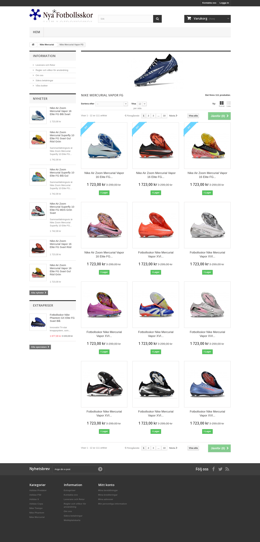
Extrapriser (43, 305)
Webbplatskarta (72, 520)
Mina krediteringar (108, 495)
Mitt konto (106, 485)
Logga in (224, 3)
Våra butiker (41, 85)
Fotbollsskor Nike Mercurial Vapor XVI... (155, 254)
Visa (133, 103)
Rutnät (221, 104)
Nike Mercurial (37, 517)
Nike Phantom (36, 512)
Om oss (39, 75)
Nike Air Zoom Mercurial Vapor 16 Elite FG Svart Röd (61, 244)
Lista (229, 104)
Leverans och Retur (45, 65)
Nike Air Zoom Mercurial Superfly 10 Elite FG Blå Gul (62, 172)
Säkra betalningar (44, 80)
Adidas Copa (36, 504)
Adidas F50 (35, 495)
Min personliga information (112, 504)
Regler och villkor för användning (51, 70)
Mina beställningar (108, 490)
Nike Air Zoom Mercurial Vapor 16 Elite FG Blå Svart (61, 111)
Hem (36, 32)
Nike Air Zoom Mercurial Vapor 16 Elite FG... (104, 175)
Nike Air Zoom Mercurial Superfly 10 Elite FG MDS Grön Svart (62, 208)
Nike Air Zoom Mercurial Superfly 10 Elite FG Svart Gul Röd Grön (62, 137)
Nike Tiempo (36, 508)
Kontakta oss (209, 3)
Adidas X (34, 499)
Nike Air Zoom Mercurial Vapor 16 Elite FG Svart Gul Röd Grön (61, 270)
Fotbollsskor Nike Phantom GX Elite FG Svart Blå (62, 317)
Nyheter (40, 99)
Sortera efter (87, 103)
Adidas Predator (38, 490)
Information (44, 56)
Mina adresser (105, 499)
